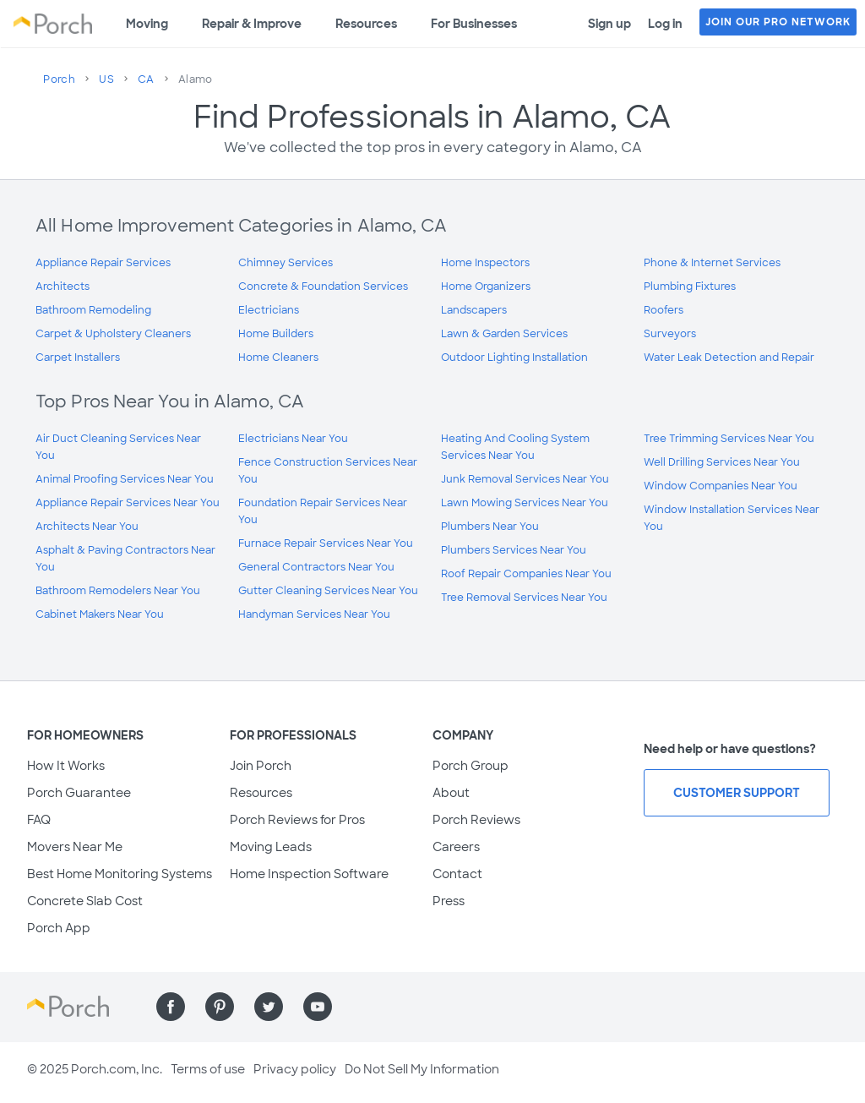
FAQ (39, 819)
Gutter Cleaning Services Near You (328, 591)
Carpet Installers (77, 357)
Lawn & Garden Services (504, 334)
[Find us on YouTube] (317, 1006)
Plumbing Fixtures (690, 286)
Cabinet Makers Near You (99, 614)
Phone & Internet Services (712, 263)
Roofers (663, 310)
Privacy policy (294, 1069)
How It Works (66, 765)
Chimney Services (285, 263)
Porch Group (470, 765)
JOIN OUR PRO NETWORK (778, 22)
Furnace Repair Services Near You (325, 543)
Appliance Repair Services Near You (127, 503)
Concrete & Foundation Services (323, 286)
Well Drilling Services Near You (722, 462)
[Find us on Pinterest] (219, 1006)
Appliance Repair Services (103, 263)
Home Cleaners (278, 357)
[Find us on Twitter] (268, 1006)
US (106, 79)
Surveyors (670, 334)
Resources (366, 23)
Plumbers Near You (490, 526)
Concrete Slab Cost (85, 901)
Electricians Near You (293, 438)
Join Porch (260, 765)
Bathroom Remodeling (93, 310)
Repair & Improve (252, 23)
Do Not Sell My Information (422, 1069)
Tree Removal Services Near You (524, 597)
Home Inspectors (485, 263)
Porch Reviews (476, 819)
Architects (62, 286)
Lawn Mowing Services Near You (524, 503)
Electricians (268, 310)
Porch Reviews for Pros (297, 819)
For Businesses (474, 23)
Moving (147, 23)
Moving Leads (271, 847)
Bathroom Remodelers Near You (117, 591)
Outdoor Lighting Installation (514, 357)
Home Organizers (485, 286)
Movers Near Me (74, 847)
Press (448, 901)
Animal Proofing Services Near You (124, 479)
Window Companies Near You (720, 486)
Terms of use (208, 1069)
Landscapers (474, 310)
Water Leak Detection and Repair (729, 357)
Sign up (609, 23)
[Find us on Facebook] (170, 1006)
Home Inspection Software (309, 874)
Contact (457, 874)
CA (146, 79)
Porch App (58, 928)
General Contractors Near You (316, 567)
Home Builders (275, 334)
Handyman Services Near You (314, 614)
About (451, 792)
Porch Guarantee (79, 792)
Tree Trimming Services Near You (729, 438)
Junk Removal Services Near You (525, 479)
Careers (456, 847)
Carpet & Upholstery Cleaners (113, 334)
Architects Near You (87, 526)
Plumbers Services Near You (513, 550)
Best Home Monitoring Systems (119, 874)
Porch (59, 79)
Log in (665, 23)
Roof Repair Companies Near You (526, 574)
